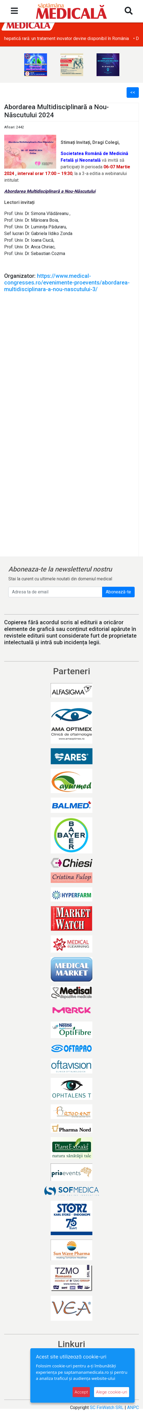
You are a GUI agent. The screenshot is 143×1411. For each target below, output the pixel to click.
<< (132, 92)
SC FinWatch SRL (107, 1407)
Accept (81, 1392)
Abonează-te (118, 592)
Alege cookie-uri (111, 1392)
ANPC (133, 1407)
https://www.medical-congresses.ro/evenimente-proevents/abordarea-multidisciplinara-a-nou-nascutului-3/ (67, 283)
